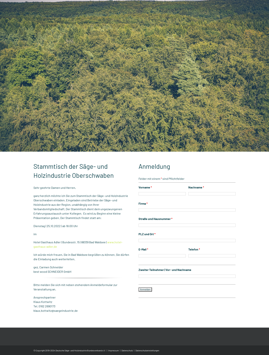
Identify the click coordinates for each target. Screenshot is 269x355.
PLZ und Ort (147, 249)
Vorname (145, 202)
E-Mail (143, 264)
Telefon (194, 264)
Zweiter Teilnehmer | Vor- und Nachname (165, 285)
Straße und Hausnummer (155, 234)
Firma (143, 219)
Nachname (196, 202)
